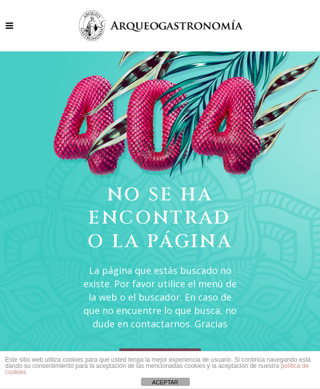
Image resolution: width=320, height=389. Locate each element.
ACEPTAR (165, 382)
